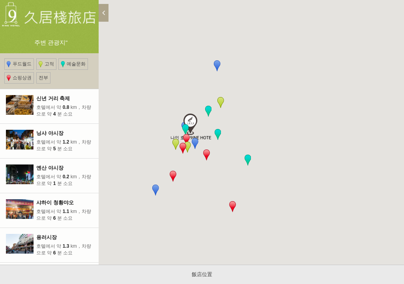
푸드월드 (19, 64)
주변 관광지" (49, 18)
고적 (46, 64)
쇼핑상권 (19, 78)
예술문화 (73, 64)
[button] (186, 139)
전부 (43, 77)
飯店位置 (202, 274)
